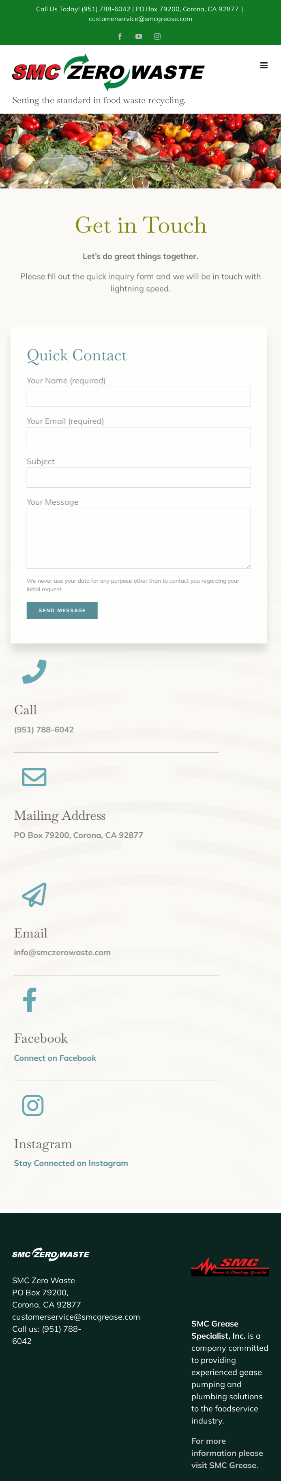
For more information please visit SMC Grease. (227, 1453)
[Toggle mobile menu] (264, 65)
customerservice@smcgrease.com (140, 19)
